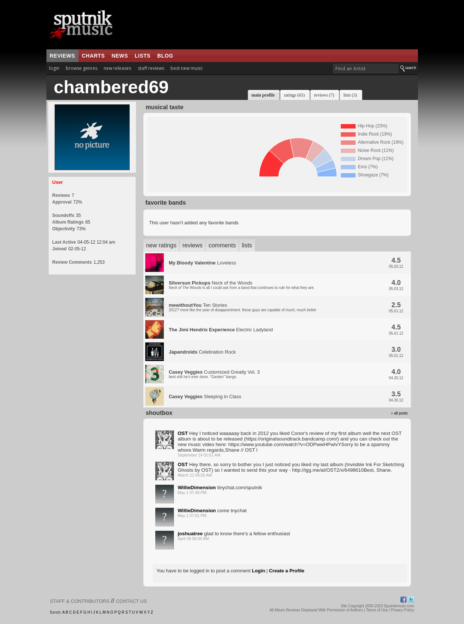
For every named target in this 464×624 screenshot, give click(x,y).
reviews (62, 56)
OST (183, 433)
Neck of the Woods (242, 285)
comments (222, 245)
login (54, 68)
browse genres (81, 68)
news (119, 56)
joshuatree (190, 533)
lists (143, 56)
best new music (187, 68)
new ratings (161, 245)
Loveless (202, 263)
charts (93, 56)
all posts (401, 413)
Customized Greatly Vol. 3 (214, 374)
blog (165, 56)
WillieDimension (197, 487)
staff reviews (151, 68)
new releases (117, 68)
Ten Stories (242, 307)
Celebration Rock (202, 352)
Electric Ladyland (221, 329)
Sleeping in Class (205, 396)
